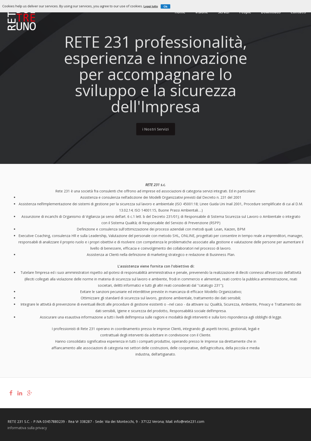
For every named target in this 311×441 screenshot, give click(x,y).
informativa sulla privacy (27, 427)
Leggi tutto (151, 6)
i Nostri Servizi (155, 127)
